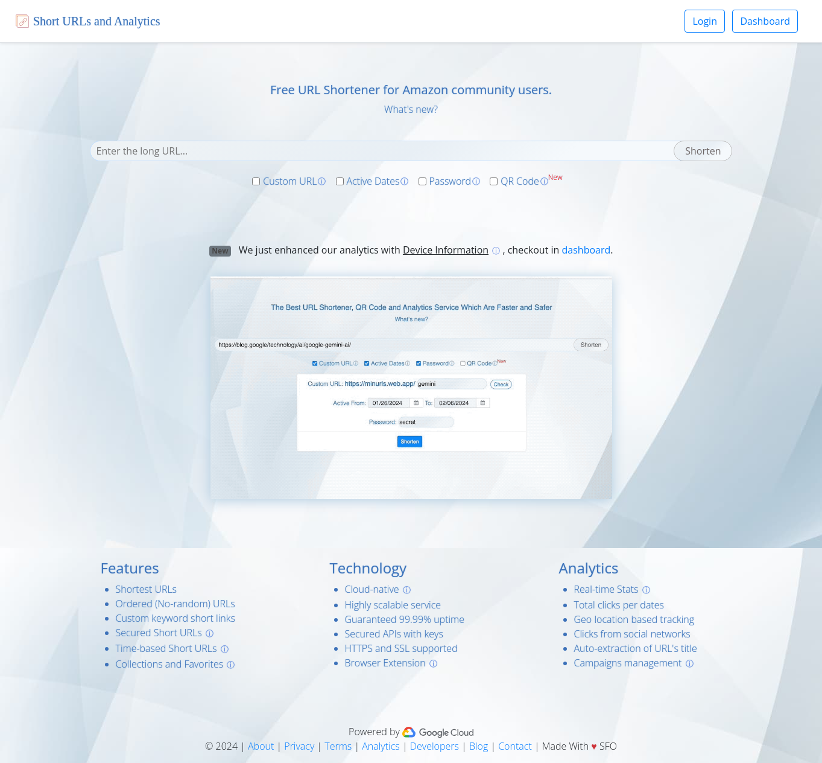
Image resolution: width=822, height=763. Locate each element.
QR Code (520, 181)
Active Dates (373, 181)
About (261, 746)
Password (450, 181)
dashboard (586, 250)
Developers (434, 746)
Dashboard (765, 21)
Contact (515, 746)
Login (704, 21)
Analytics (381, 746)
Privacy (299, 746)
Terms (338, 746)
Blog (478, 746)
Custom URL (290, 181)
